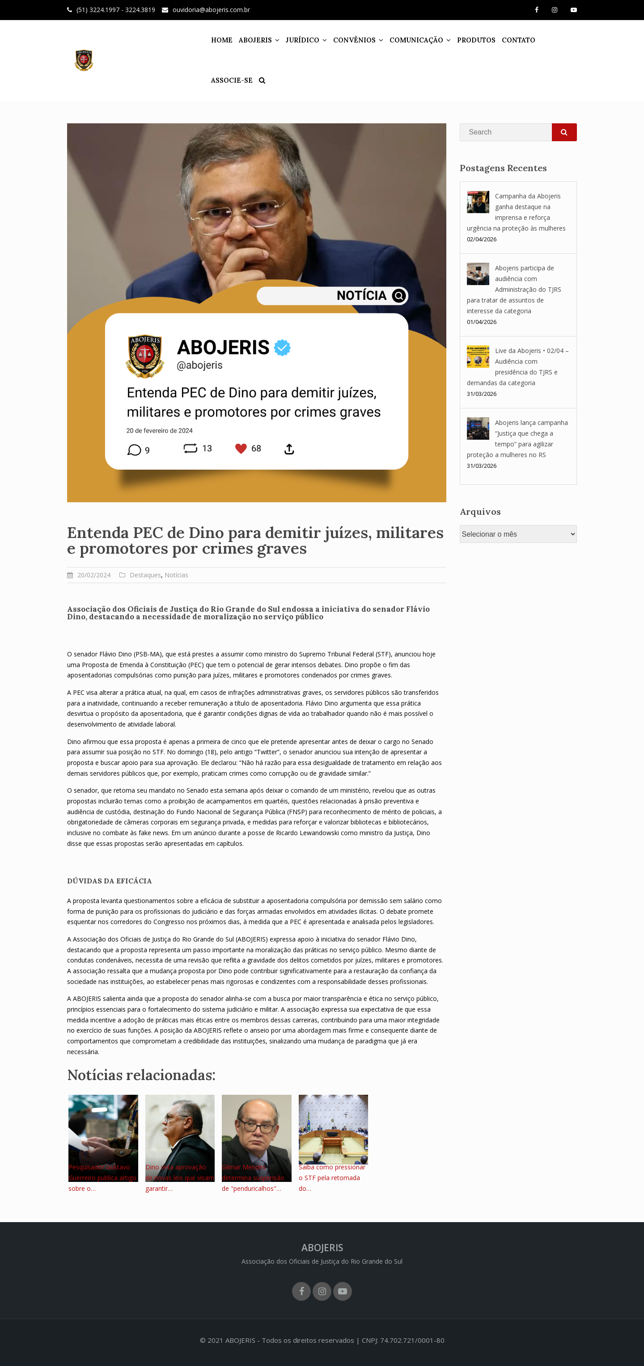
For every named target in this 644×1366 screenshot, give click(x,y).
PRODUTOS (465, 40)
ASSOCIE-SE (551, 40)
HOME (211, 40)
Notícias (176, 575)
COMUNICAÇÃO (405, 40)
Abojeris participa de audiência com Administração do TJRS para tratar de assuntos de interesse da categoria (514, 289)
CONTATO (508, 40)
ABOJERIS (244, 40)
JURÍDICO (292, 40)
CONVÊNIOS (343, 40)
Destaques (145, 575)
